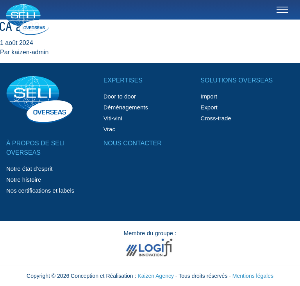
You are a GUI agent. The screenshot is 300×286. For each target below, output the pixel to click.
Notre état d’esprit (29, 168)
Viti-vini (113, 118)
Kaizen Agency (156, 276)
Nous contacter (133, 143)
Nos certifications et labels (40, 190)
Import (208, 96)
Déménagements (126, 107)
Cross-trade (215, 118)
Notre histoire (23, 179)
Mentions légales (252, 276)
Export (208, 107)
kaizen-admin (29, 52)
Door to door (120, 96)
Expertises (123, 80)
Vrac (109, 129)
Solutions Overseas (236, 80)
